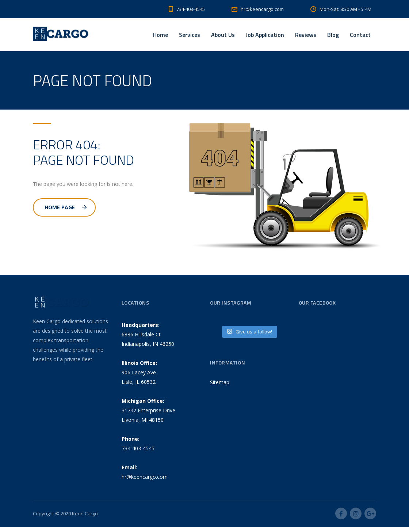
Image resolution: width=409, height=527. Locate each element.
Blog (333, 34)
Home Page (66, 207)
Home (160, 34)
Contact (360, 34)
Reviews (305, 34)
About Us (223, 34)
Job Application (265, 34)
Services (189, 34)
